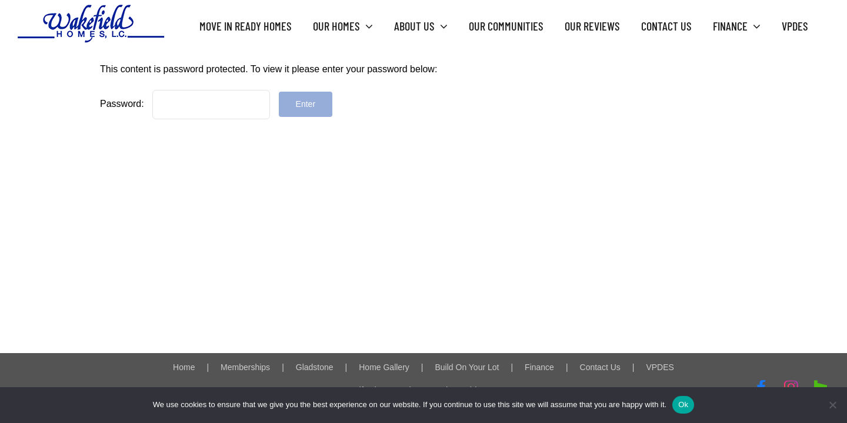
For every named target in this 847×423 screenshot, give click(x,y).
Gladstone (315, 367)
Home (184, 367)
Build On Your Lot (467, 367)
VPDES (659, 367)
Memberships (245, 367)
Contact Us (600, 367)
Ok (683, 404)
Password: (185, 104)
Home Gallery (384, 367)
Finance (539, 367)
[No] (832, 405)
